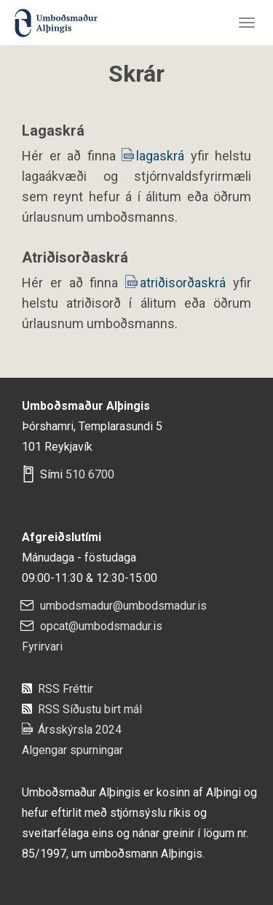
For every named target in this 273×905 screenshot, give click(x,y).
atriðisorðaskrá (186, 282)
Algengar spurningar (72, 750)
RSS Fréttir (65, 689)
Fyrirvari (42, 646)
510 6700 (90, 474)
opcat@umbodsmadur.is (101, 626)
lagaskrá (163, 155)
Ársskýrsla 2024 (80, 730)
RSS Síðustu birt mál (90, 709)
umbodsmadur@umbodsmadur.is (123, 606)
